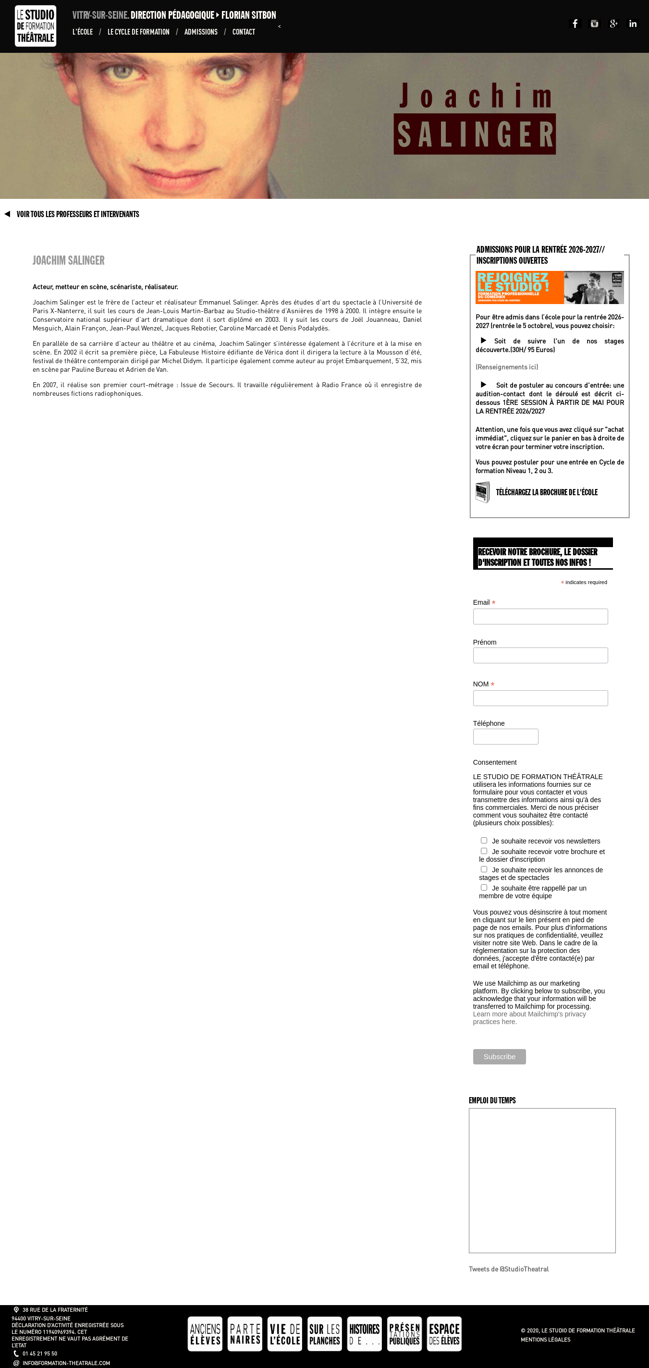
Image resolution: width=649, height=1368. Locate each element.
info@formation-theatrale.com (66, 1363)
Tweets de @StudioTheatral (509, 1268)
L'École (83, 31)
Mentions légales (545, 1339)
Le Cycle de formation (139, 31)
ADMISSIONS (201, 31)
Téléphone (489, 723)
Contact (244, 31)
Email (484, 602)
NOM (484, 684)
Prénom (485, 642)
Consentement (495, 762)
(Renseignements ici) (507, 366)
